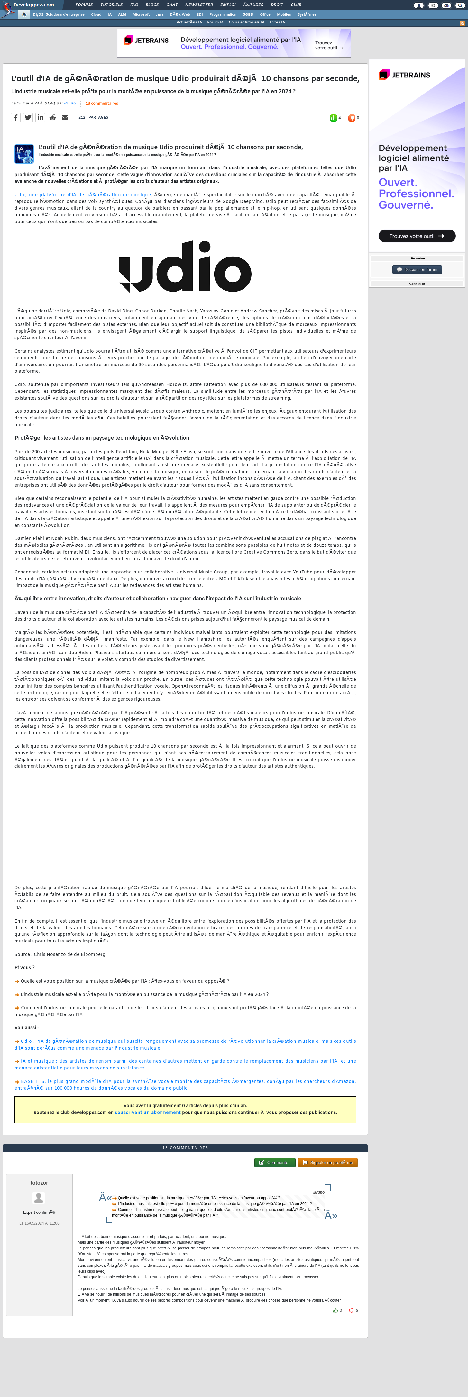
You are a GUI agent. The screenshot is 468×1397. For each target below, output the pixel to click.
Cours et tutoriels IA (246, 22)
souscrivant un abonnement (148, 1113)
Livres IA (277, 22)
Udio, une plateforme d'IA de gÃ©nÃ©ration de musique (82, 195)
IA (110, 15)
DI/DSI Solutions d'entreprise (59, 15)
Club (296, 5)
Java (159, 15)
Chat (172, 5)
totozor (39, 1182)
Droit (277, 5)
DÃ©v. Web (180, 15)
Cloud (96, 15)
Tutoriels (111, 5)
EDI (200, 15)
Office (265, 15)
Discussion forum (417, 269)
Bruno (70, 103)
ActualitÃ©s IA (189, 22)
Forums (84, 5)
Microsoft (141, 15)
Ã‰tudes (253, 5)
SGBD (248, 15)
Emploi (228, 5)
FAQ (134, 5)
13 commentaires (102, 103)
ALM (122, 15)
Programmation (222, 15)
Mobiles (284, 15)
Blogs (152, 5)
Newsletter (199, 5)
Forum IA (215, 22)
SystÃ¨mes (307, 15)
